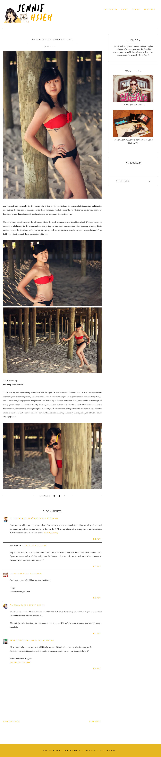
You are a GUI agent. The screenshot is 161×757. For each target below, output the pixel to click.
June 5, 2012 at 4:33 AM (35, 546)
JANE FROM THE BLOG (20, 662)
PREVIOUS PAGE (11, 721)
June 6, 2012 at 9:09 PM (33, 605)
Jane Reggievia (19, 640)
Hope (13, 573)
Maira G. (113, 750)
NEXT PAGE (95, 721)
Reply (97, 539)
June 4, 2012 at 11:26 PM (46, 518)
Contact (136, 9)
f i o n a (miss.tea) (21, 518)
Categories (110, 9)
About (124, 9)
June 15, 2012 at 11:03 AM (42, 640)
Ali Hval (15, 605)
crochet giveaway (51, 532)
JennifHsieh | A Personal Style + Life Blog (73, 750)
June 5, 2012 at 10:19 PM (29, 573)
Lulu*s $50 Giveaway (133, 105)
